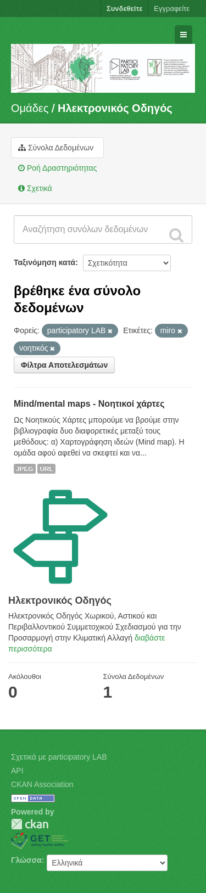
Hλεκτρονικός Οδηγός (115, 108)
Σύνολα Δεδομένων (55, 147)
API (17, 770)
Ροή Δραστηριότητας (57, 168)
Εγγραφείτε (172, 8)
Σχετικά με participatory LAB (59, 756)
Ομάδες (29, 108)
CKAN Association (42, 784)
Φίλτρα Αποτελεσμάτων (64, 365)
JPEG (25, 469)
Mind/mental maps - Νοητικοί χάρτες (89, 403)
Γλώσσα (26, 860)
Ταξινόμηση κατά (44, 262)
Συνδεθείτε (124, 8)
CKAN (29, 824)
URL (46, 469)
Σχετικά (35, 188)
